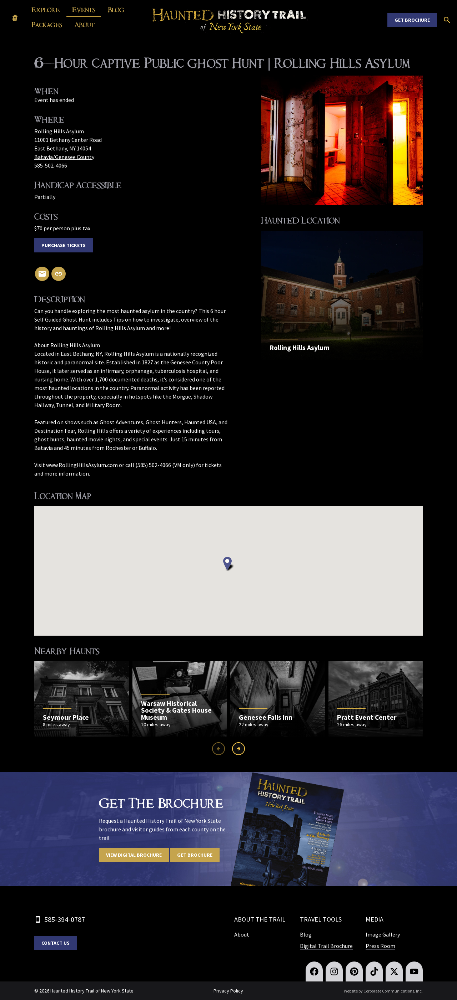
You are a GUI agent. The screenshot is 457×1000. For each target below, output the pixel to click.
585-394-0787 (64, 919)
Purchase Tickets (63, 245)
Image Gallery (383, 934)
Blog (116, 10)
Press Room (380, 945)
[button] (228, 564)
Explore (45, 10)
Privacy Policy (228, 991)
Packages (46, 25)
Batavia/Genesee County (64, 156)
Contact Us (55, 943)
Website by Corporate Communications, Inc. (383, 991)
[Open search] (447, 20)
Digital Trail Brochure (326, 945)
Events (83, 10)
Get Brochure (412, 20)
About (85, 25)
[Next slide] (238, 748)
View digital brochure (134, 855)
